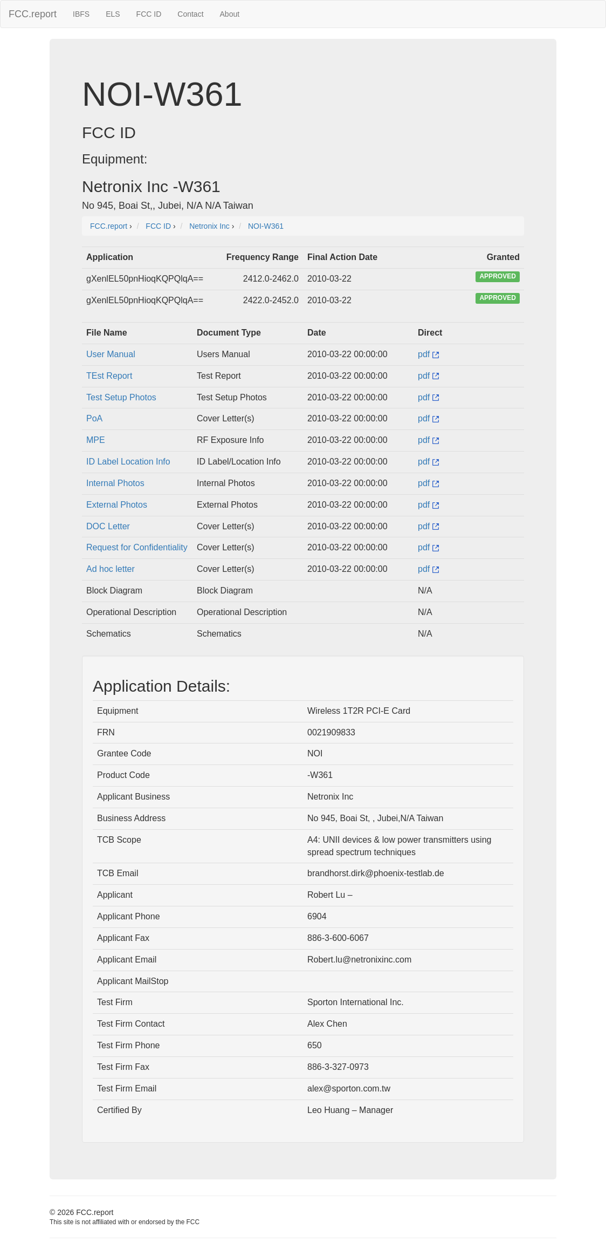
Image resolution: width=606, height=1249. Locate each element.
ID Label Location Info (128, 461)
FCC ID (149, 14)
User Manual (110, 354)
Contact (190, 14)
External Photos (116, 504)
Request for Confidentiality (137, 547)
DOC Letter (108, 526)
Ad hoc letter (110, 569)
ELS (113, 14)
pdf (428, 354)
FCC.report (33, 14)
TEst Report (109, 375)
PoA (94, 418)
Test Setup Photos (121, 397)
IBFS (81, 14)
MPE (95, 440)
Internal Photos (115, 483)
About (230, 14)
